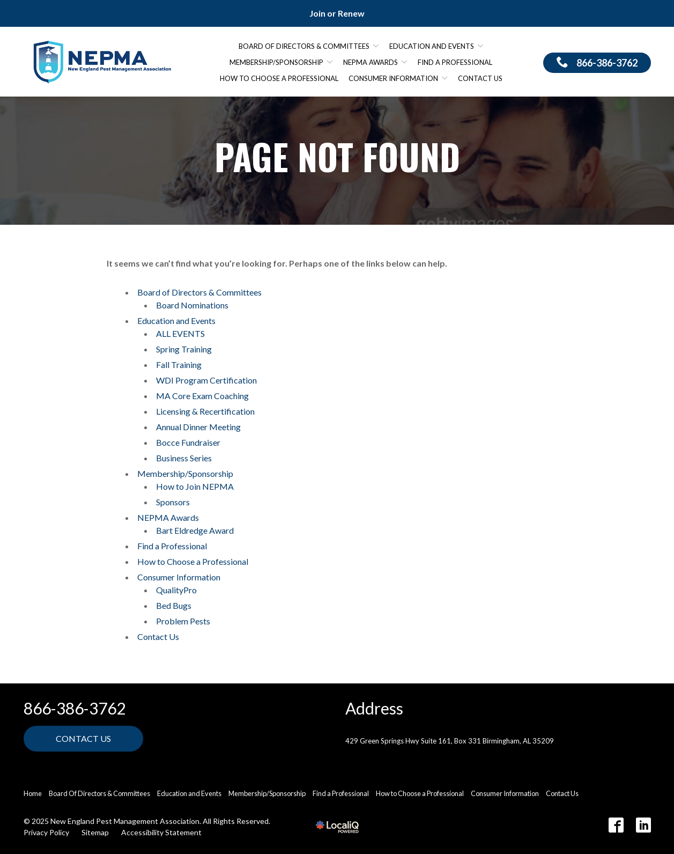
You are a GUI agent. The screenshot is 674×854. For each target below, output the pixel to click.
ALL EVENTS (180, 333)
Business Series (184, 458)
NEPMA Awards (370, 62)
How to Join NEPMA (195, 486)
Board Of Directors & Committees (99, 793)
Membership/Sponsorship (276, 62)
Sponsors (173, 502)
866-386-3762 (74, 708)
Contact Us (480, 78)
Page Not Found (337, 156)
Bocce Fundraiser (188, 442)
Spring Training (184, 349)
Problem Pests (183, 621)
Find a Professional (455, 62)
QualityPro (176, 590)
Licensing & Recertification (205, 411)
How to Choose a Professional (279, 78)
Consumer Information (393, 78)
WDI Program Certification (206, 380)
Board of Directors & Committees (304, 46)
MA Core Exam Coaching (202, 396)
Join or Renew (337, 13)
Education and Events (431, 46)
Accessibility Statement (161, 832)
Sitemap (95, 832)
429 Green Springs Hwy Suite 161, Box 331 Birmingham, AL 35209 (449, 741)
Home (33, 793)
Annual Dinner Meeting (198, 427)
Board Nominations (192, 305)
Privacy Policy (46, 832)
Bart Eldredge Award (195, 530)
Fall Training (179, 364)
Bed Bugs (173, 605)
